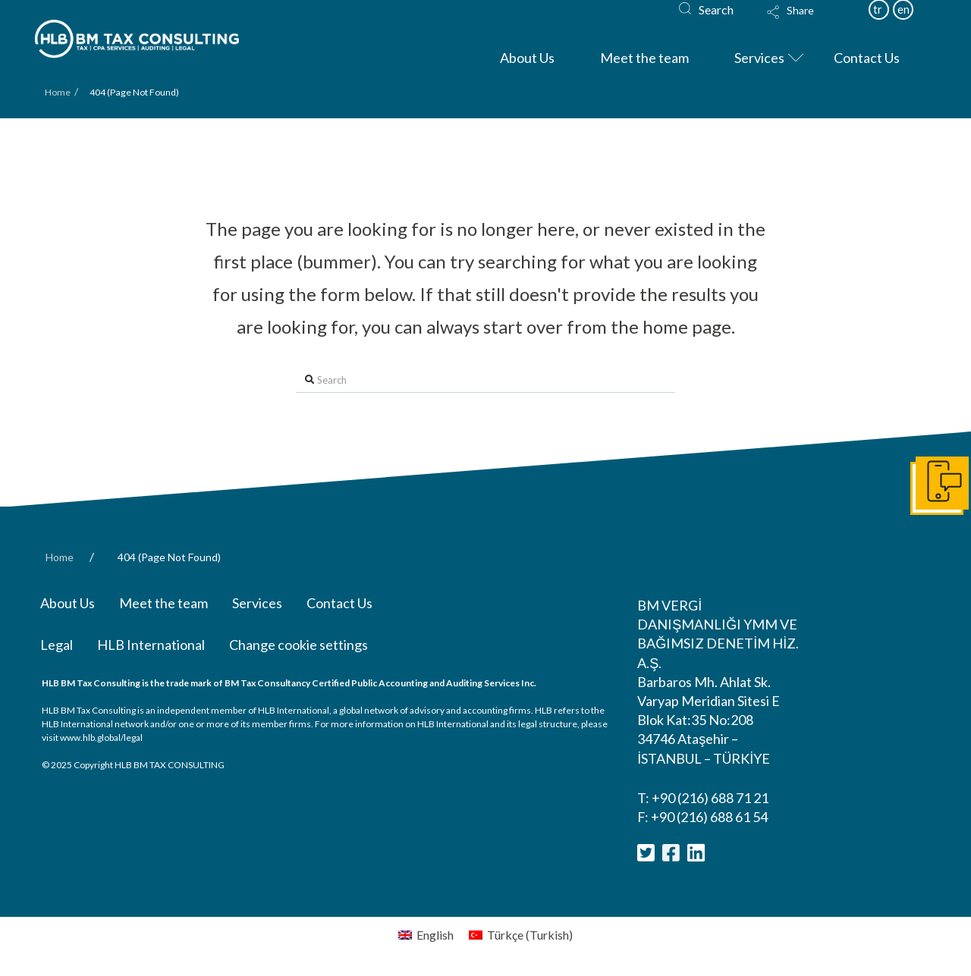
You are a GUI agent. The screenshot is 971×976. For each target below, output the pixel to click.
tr (877, 9)
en (903, 9)
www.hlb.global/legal (101, 737)
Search (716, 9)
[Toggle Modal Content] (805, 22)
